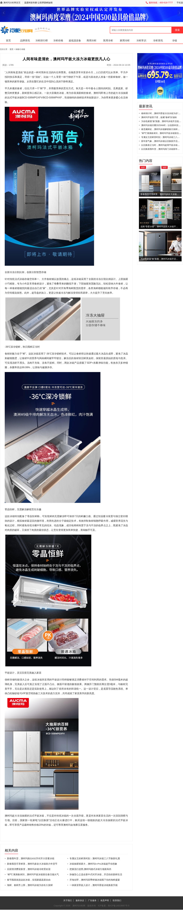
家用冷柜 (125, 40)
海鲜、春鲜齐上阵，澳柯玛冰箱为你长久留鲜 (30, 885)
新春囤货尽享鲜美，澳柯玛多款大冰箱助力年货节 (32, 863)
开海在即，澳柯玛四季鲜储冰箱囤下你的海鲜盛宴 (95, 879)
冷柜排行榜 (42, 40)
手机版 (180, 2)
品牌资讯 (25, 40)
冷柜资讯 (158, 40)
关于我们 (67, 900)
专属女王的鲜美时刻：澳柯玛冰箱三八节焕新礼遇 (95, 858)
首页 (8, 40)
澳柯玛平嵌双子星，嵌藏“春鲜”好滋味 (159, 117)
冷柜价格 (58, 40)
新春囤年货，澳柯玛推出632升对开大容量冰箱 (30, 858)
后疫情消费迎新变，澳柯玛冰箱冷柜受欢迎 (28, 869)
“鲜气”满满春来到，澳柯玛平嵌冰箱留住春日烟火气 (33, 874)
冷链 (174, 40)
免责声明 (104, 900)
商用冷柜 (91, 40)
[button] (4, 12)
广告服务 (92, 900)
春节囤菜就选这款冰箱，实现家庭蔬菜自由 (28, 879)
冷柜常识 (141, 40)
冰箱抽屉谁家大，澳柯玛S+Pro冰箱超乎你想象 (93, 863)
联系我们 (117, 900)
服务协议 (80, 900)
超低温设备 (75, 40)
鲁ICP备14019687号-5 (118, 905)
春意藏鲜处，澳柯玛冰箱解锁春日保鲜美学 (161, 129)
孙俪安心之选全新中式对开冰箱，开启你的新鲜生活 (96, 874)
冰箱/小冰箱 (20, 49)
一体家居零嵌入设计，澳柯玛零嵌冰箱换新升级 (94, 885)
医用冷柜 (108, 40)
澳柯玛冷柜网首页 (11, 2)
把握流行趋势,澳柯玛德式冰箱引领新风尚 (90, 869)
